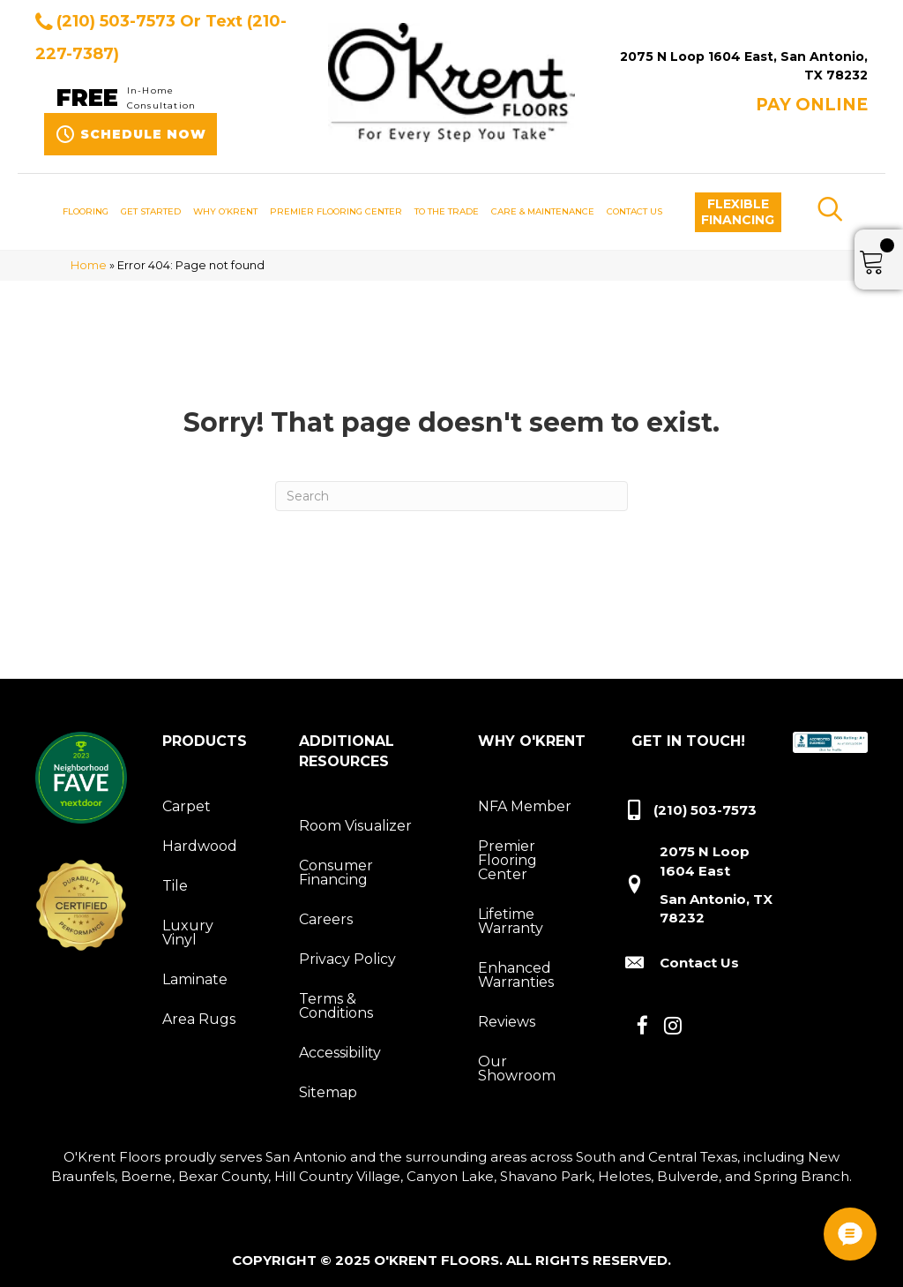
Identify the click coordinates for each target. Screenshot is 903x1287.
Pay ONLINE (812, 104)
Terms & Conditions (336, 1005)
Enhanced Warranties (516, 975)
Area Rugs (198, 1019)
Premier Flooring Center (507, 860)
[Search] (451, 496)
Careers (326, 919)
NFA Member (524, 806)
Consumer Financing (336, 872)
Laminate (195, 979)
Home (89, 265)
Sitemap (328, 1092)
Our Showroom (517, 1068)
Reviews (506, 1021)
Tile (175, 885)
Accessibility (340, 1052)
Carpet (186, 806)
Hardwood (199, 846)
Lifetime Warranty (510, 921)
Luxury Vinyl (187, 932)
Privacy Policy (347, 959)
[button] (738, 212)
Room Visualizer (355, 825)
